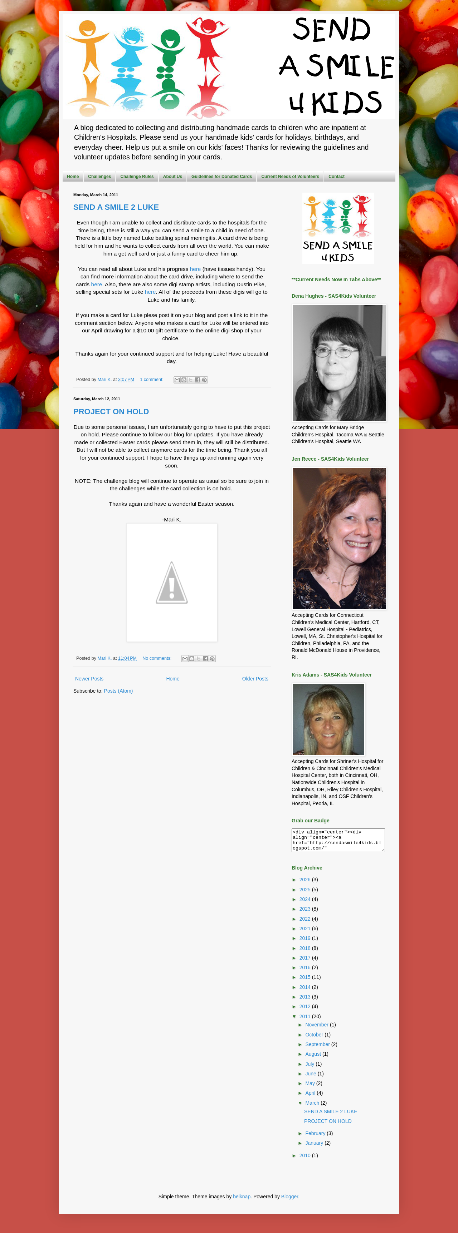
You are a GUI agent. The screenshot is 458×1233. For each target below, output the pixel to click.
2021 (305, 933)
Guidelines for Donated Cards (221, 176)
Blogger (289, 1201)
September (318, 1048)
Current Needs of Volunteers (290, 176)
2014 (305, 991)
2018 (305, 952)
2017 (305, 962)
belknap (241, 1201)
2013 (305, 1001)
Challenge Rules (137, 176)
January (315, 1147)
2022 (305, 923)
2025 (305, 894)
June (311, 1078)
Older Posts (255, 679)
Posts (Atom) (118, 691)
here (195, 269)
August (313, 1058)
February (316, 1137)
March (313, 1107)
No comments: (157, 658)
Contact (336, 176)
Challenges (99, 176)
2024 (305, 903)
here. (97, 284)
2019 (305, 942)
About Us (172, 176)
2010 (305, 1160)
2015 (305, 981)
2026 (305, 884)
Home (73, 176)
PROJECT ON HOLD (111, 411)
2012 (305, 1011)
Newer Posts (89, 679)
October (315, 1039)
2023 (305, 913)
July (310, 1068)
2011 (305, 1021)
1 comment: (152, 379)
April (311, 1097)
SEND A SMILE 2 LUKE (116, 207)
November (317, 1029)
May (310, 1087)
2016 (305, 972)
